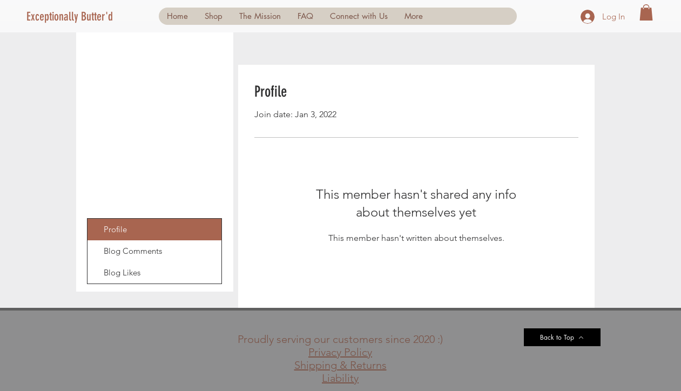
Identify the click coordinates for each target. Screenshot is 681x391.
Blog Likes (122, 272)
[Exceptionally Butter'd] (73, 16)
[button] (646, 12)
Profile (115, 229)
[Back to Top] (562, 337)
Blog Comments (133, 251)
